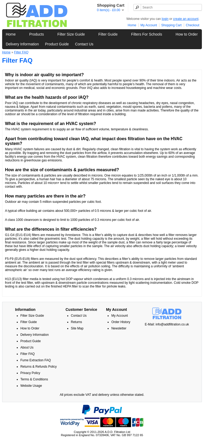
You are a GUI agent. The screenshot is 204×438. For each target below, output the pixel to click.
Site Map (77, 328)
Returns (76, 322)
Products (36, 34)
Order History (120, 322)
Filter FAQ (21, 52)
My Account (149, 25)
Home (132, 25)
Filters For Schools (146, 34)
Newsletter (118, 328)
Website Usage (31, 386)
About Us (26, 347)
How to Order (187, 34)
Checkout (192, 25)
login (165, 19)
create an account (185, 19)
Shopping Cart (171, 25)
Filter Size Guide (71, 34)
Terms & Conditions (34, 379)
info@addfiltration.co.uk (172, 324)
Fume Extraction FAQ (35, 360)
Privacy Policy (30, 373)
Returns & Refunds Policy (38, 366)
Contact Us (84, 44)
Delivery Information (22, 44)
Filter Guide (107, 34)
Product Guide (57, 44)
